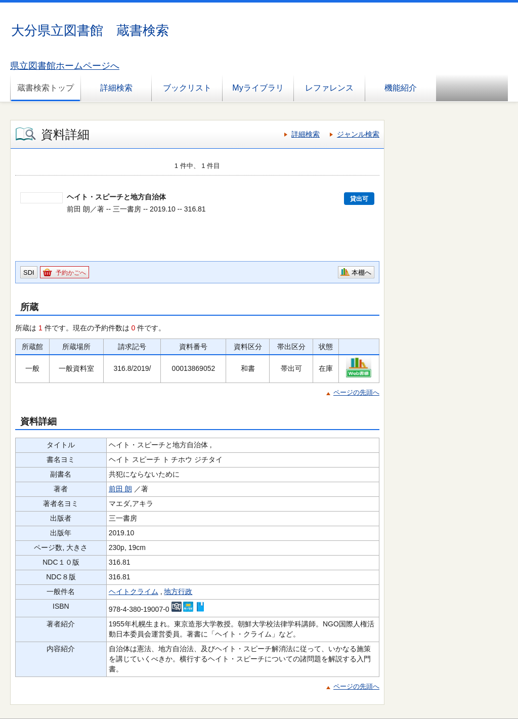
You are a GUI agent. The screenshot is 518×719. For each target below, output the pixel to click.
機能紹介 (400, 87)
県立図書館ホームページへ (64, 66)
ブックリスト (187, 87)
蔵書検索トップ (45, 87)
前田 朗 (120, 489)
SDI (28, 272)
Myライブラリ (257, 87)
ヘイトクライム (133, 591)
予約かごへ (71, 272)
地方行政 (178, 591)
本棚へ (361, 272)
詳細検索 (116, 87)
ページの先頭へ (356, 392)
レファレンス (329, 87)
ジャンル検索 (358, 134)
